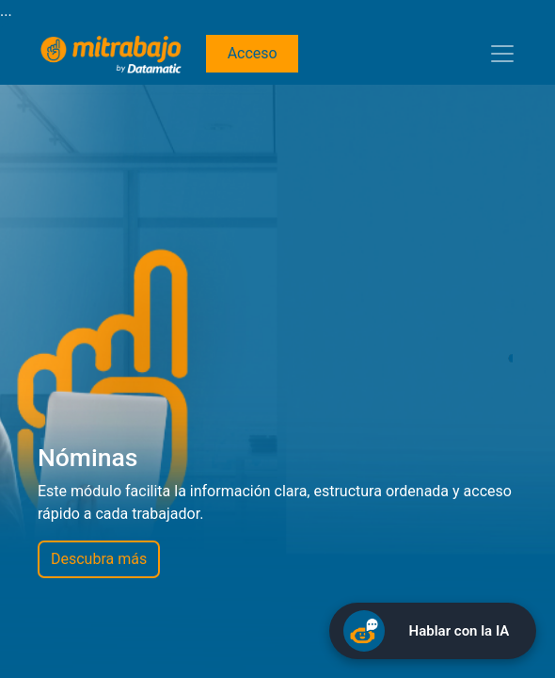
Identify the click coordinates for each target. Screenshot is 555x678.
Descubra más (99, 559)
